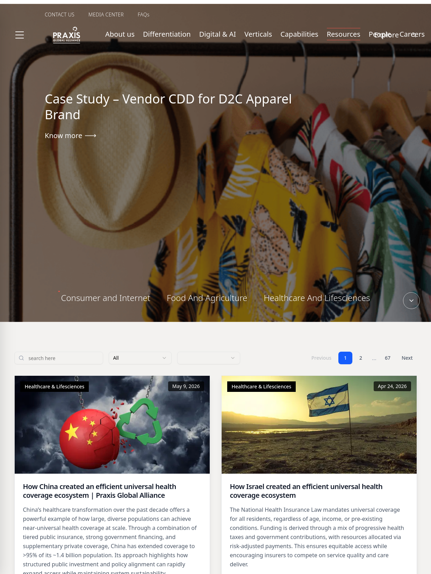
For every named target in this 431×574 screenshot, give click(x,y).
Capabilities (299, 34)
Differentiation (167, 34)
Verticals (258, 34)
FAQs (144, 14)
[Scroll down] (411, 300)
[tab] (105, 297)
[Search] (413, 35)
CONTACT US (59, 14)
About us (120, 34)
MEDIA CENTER (106, 14)
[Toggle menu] (19, 35)
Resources (343, 34)
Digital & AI (217, 34)
